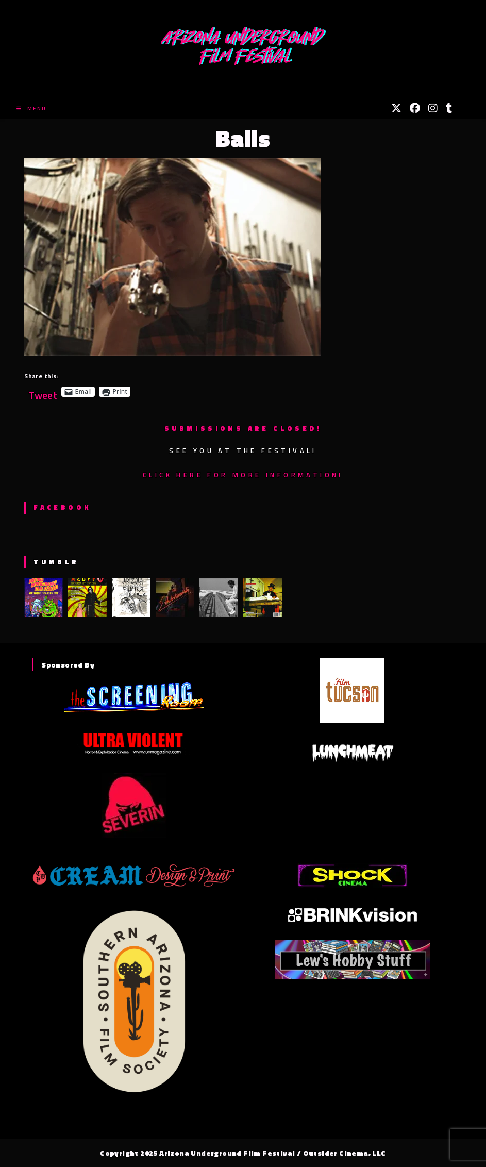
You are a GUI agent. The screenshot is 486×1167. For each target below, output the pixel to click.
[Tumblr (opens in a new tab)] (449, 108)
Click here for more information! (243, 475)
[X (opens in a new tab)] (396, 108)
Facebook (62, 507)
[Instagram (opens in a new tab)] (433, 108)
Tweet (42, 391)
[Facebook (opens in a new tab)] (415, 108)
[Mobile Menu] (31, 108)
